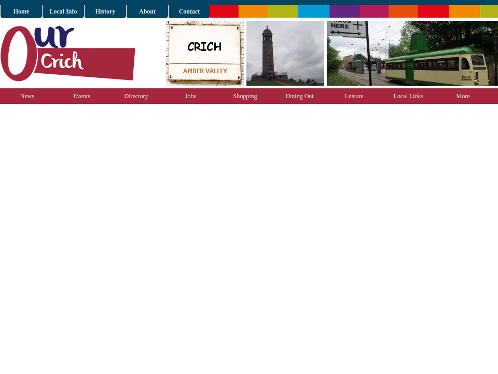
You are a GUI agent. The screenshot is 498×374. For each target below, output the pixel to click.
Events (81, 96)
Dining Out (299, 96)
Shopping (245, 96)
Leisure (354, 96)
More (463, 96)
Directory (136, 96)
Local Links (409, 96)
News (27, 96)
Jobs (190, 96)
